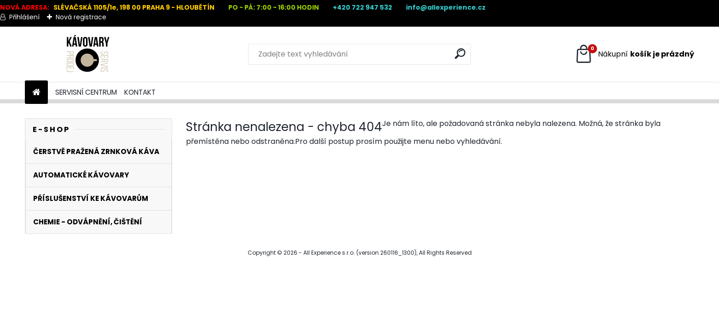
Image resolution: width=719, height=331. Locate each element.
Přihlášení (24, 17)
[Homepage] (36, 92)
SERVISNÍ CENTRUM (86, 92)
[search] (460, 53)
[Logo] (88, 54)
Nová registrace (81, 17)
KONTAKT (140, 92)
